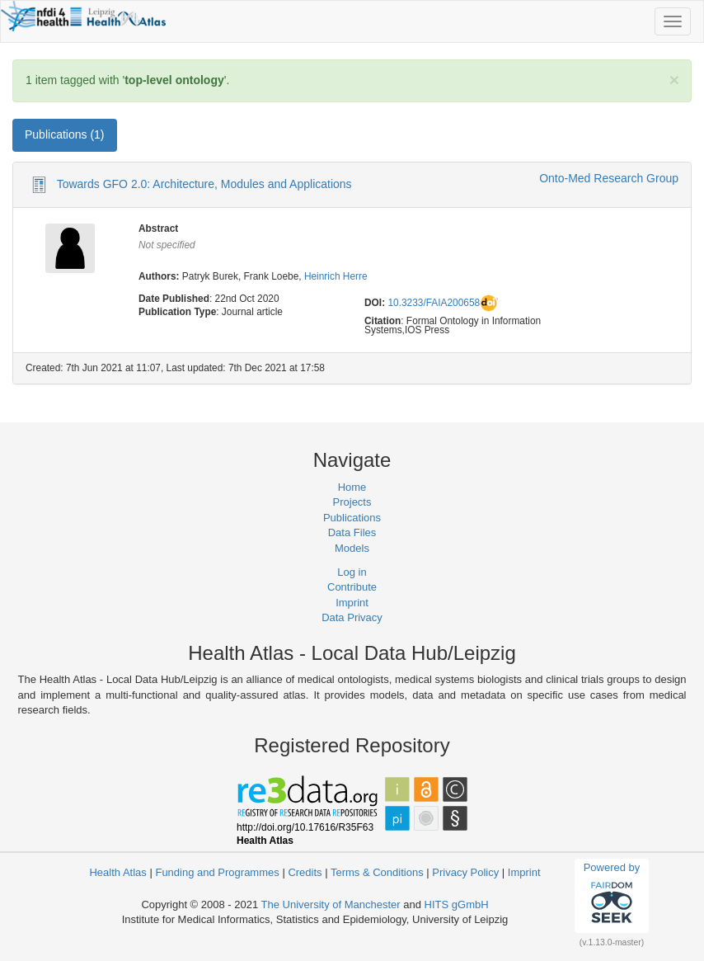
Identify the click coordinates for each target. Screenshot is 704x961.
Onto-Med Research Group (608, 178)
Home (352, 487)
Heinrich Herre (336, 276)
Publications (352, 517)
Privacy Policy (465, 872)
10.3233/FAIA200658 (433, 303)
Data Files (352, 532)
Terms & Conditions (377, 872)
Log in (351, 572)
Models (352, 548)
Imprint (352, 602)
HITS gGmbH (457, 904)
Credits (304, 872)
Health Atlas (117, 872)
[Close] (674, 79)
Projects (352, 502)
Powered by (612, 895)
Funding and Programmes (217, 872)
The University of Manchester (331, 904)
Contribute (352, 587)
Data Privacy (352, 617)
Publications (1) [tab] (65, 134)
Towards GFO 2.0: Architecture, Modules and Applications (204, 184)
